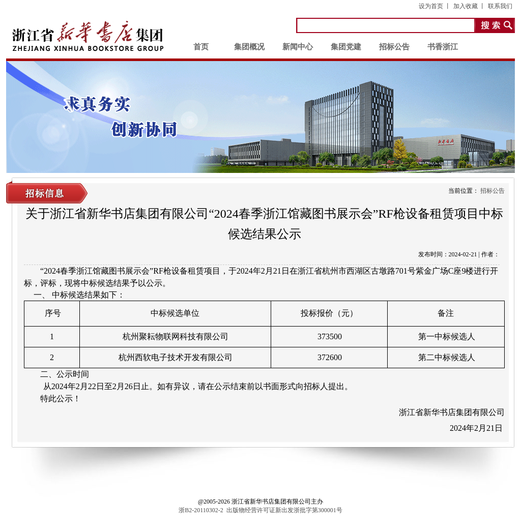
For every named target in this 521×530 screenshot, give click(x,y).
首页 (201, 47)
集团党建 (346, 47)
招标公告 (394, 47)
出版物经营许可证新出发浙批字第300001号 (284, 510)
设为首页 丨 (435, 6)
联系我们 (500, 6)
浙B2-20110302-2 (201, 510)
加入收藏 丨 (469, 6)
